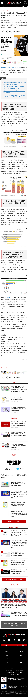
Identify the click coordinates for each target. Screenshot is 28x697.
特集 (7, 658)
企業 (21, 655)
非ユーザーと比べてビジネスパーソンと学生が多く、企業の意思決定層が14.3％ (14, 87)
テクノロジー (16, 6)
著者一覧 (4, 667)
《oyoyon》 (24, 359)
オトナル (4, 366)
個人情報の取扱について (10, 670)
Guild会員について (21, 667)
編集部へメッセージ (7, 668)
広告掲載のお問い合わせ (16, 668)
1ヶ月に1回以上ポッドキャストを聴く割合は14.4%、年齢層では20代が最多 (15, 83)
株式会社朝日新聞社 (6, 68)
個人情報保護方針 (19, 670)
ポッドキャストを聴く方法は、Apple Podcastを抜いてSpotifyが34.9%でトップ (14, 96)
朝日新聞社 (10, 363)
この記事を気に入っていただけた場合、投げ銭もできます (14, 624)
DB (21, 662)
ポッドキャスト (19, 363)
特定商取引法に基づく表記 (12, 672)
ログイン (7, 645)
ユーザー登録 (20, 645)
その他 (7, 662)
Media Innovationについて (12, 667)
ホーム (2, 6)
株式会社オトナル (16, 68)
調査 (4, 363)
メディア (9, 6)
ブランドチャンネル (21, 658)
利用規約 (23, 668)
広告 (23, 6)
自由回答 (7, 297)
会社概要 (20, 672)
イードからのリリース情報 (14, 674)
